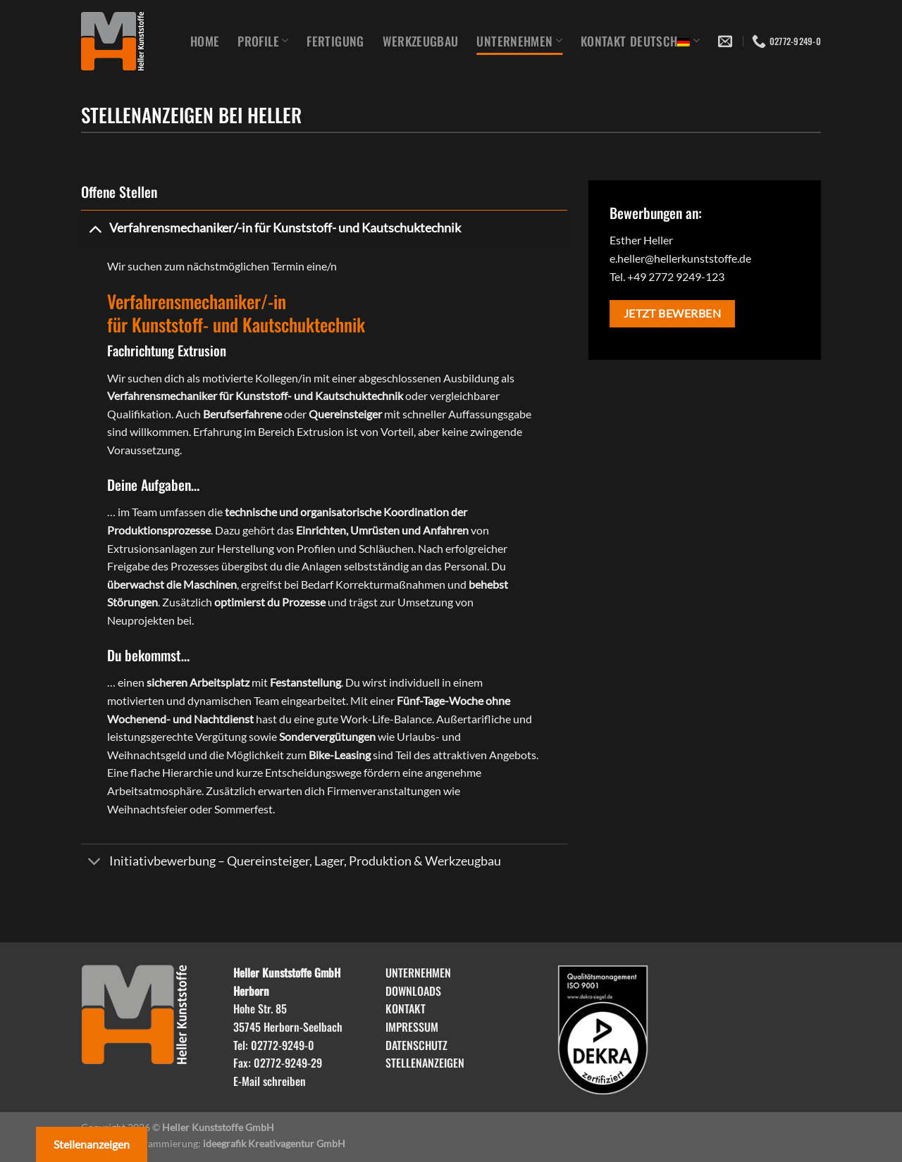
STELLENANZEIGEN (424, 1062)
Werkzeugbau (421, 41)
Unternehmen (519, 41)
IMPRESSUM (411, 1026)
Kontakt (603, 41)
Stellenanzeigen (92, 1144)
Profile (262, 41)
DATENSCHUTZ (416, 1045)
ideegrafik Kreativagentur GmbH (274, 1143)
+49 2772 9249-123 (675, 276)
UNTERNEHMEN (418, 972)
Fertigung (335, 41)
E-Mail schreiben (269, 1081)
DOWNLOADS (413, 990)
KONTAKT (405, 1008)
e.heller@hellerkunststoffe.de (680, 258)
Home (204, 41)
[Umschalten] (95, 228)
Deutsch (665, 41)
